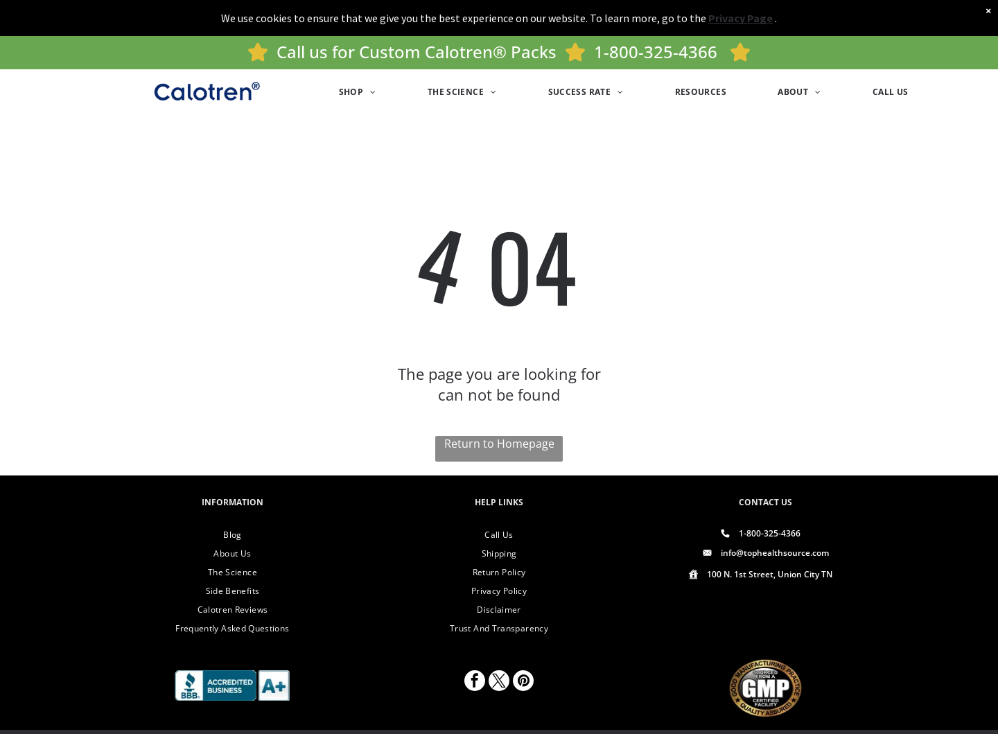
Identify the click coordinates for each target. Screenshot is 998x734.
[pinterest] (523, 682)
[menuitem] (358, 92)
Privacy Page (740, 18)
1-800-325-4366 (655, 51)
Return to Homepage (499, 443)
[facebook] (474, 682)
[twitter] (499, 682)
